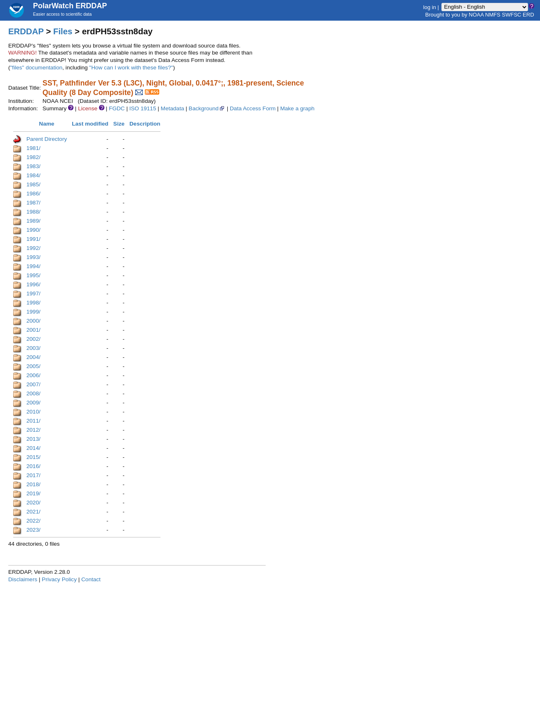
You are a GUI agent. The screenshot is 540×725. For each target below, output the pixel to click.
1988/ (33, 212)
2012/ (33, 430)
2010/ (33, 412)
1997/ (33, 293)
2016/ (33, 466)
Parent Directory (46, 139)
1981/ (33, 148)
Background (207, 108)
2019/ (33, 493)
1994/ (33, 266)
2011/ (33, 421)
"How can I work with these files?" (131, 67)
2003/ (33, 348)
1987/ (33, 203)
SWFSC (511, 15)
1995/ (33, 275)
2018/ (33, 484)
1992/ (33, 248)
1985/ (33, 184)
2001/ (33, 330)
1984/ (33, 175)
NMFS (492, 15)
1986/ (33, 193)
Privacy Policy (59, 579)
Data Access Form (253, 108)
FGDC (117, 108)
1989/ (33, 221)
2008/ (33, 393)
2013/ (33, 439)
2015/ (33, 457)
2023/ (33, 530)
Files (62, 31)
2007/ (33, 384)
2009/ (33, 402)
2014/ (33, 448)
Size (119, 124)
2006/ (33, 375)
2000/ (33, 321)
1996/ (33, 284)
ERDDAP (26, 31)
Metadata (172, 108)
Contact (91, 579)
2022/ (33, 521)
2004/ (33, 357)
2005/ (33, 366)
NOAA (476, 15)
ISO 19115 (142, 108)
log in (429, 7)
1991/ (33, 239)
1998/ (33, 303)
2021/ (33, 512)
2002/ (33, 339)
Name (46, 124)
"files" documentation (36, 67)
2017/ (33, 475)
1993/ (33, 257)
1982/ (33, 157)
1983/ (33, 166)
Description (145, 124)
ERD (528, 15)
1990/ (33, 230)
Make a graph (297, 108)
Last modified (90, 124)
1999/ (33, 312)
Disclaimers (22, 579)
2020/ (33, 502)
